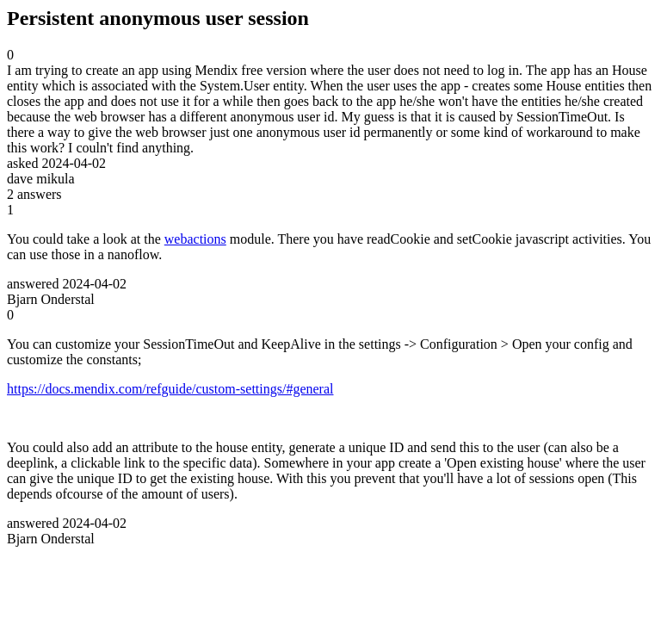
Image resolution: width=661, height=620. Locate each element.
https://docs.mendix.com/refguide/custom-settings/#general (170, 388)
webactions (195, 239)
